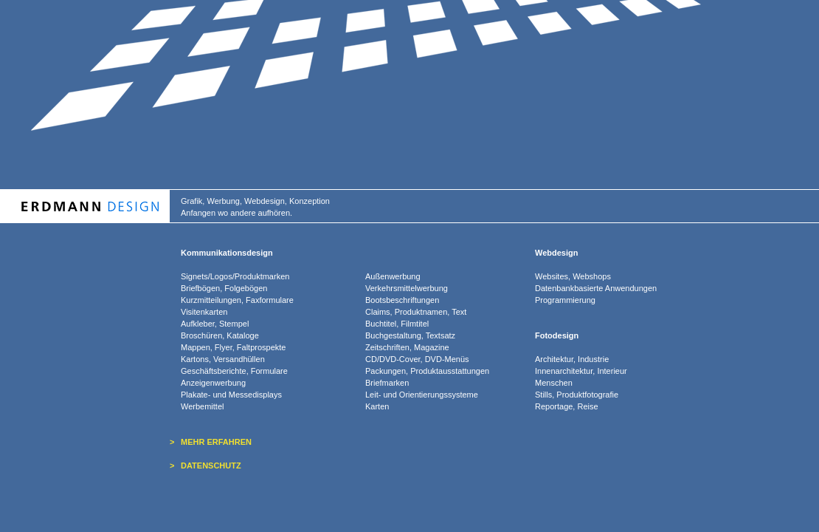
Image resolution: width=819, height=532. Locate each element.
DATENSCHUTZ (211, 465)
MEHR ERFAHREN (216, 441)
